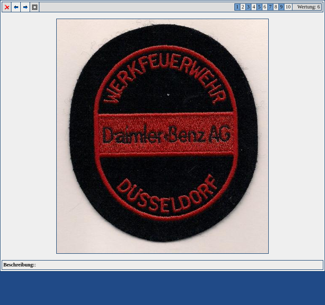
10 (288, 7)
